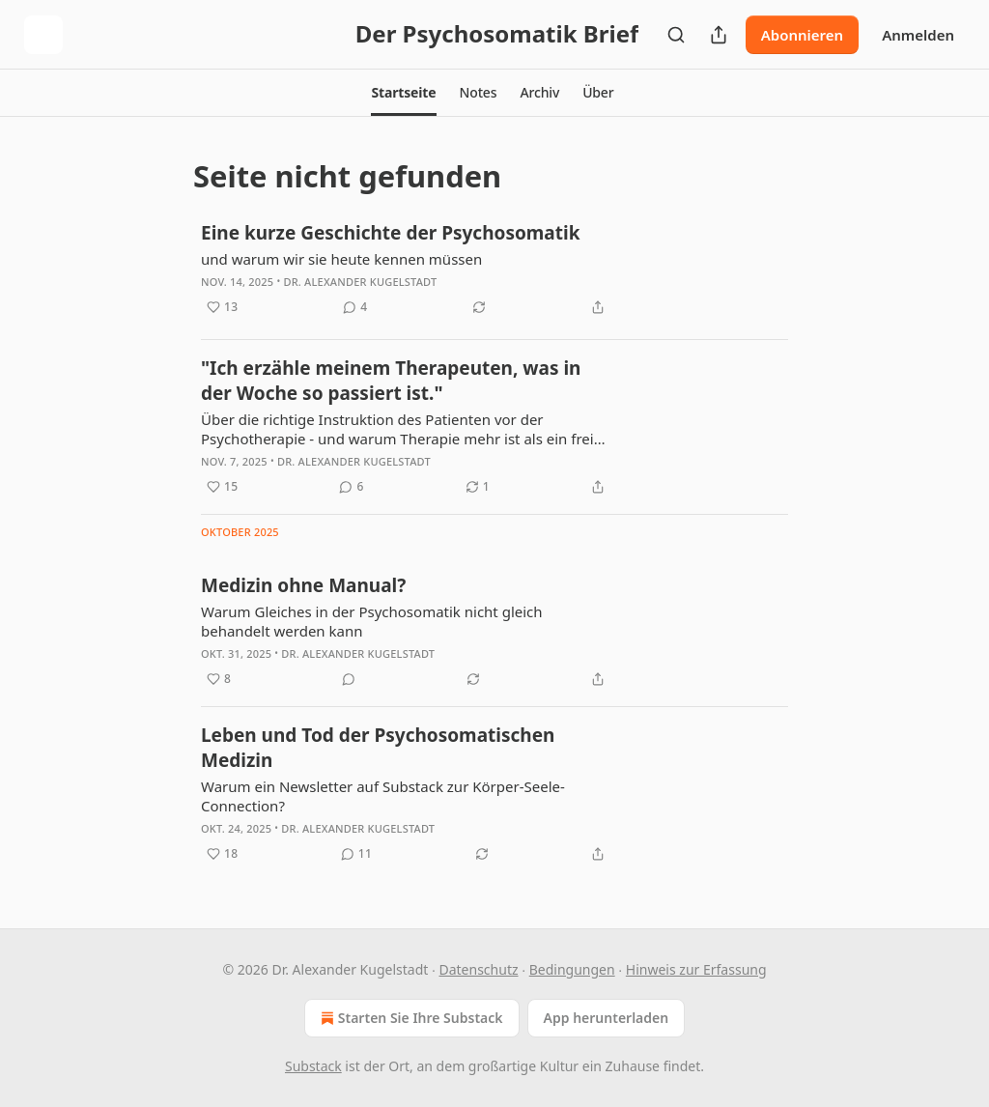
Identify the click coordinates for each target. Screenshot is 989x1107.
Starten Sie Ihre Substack (410, 1018)
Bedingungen (572, 969)
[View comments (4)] (355, 307)
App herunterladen (606, 1017)
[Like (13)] (222, 307)
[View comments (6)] (351, 486)
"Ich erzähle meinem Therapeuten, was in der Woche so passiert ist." (390, 380)
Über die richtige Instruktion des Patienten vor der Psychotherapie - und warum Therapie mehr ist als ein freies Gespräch (404, 429)
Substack (313, 1066)
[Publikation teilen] (718, 34)
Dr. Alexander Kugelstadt (360, 281)
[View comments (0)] (348, 679)
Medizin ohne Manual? (303, 585)
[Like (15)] (222, 486)
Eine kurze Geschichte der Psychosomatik (390, 232)
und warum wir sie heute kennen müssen (341, 259)
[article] (494, 272)
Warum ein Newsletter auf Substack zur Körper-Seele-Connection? (383, 796)
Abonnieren (802, 34)
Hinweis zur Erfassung (696, 969)
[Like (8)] (219, 679)
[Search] (676, 34)
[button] (403, 93)
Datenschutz (478, 969)
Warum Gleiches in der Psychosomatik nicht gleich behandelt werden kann (372, 621)
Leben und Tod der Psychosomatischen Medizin (377, 748)
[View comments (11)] (356, 854)
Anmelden (918, 34)
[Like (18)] (222, 854)
